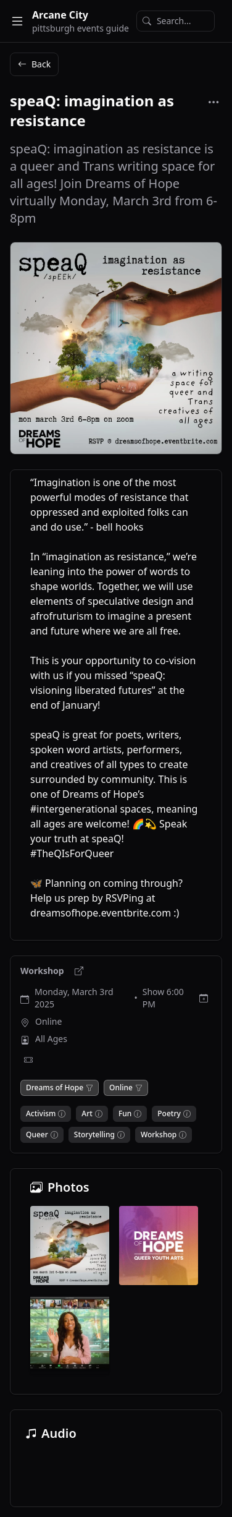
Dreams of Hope (54, 1088)
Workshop (43, 970)
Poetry (169, 1114)
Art (87, 1114)
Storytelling (94, 1135)
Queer (37, 1135)
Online (48, 1021)
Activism (41, 1114)
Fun (124, 1114)
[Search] (175, 21)
